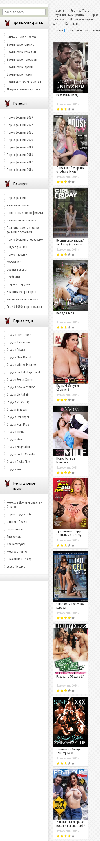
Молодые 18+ (16, 262)
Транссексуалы (16, 544)
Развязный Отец (67, 95)
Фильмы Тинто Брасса (21, 37)
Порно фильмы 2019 (20, 147)
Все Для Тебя (65, 313)
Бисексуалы (14, 536)
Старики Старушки (18, 284)
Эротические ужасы (19, 74)
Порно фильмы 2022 (20, 125)
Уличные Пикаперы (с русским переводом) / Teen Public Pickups (70, 825)
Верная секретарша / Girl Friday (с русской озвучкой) (70, 244)
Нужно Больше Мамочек (65, 460)
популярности (79, 30)
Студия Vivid (14, 469)
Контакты (71, 23)
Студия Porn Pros (18, 424)
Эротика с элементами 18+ (24, 81)
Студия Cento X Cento (21, 454)
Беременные (15, 529)
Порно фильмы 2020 (20, 139)
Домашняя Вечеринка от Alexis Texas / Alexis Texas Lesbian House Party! (70, 173)
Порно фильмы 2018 (20, 154)
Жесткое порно (17, 551)
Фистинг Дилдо (17, 521)
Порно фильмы (16, 197)
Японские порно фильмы (23, 299)
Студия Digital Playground (23, 372)
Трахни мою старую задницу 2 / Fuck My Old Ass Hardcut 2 (69, 535)
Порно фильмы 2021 (20, 132)
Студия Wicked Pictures (21, 364)
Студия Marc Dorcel (19, 357)
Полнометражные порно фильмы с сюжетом (23, 229)
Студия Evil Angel (18, 417)
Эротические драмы (20, 67)
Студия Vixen (15, 439)
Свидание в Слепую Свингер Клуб (68, 751)
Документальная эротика (23, 89)
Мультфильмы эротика (70, 15)
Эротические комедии (21, 52)
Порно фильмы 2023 (20, 117)
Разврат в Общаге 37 (70, 676)
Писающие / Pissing (19, 559)
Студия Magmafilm (19, 446)
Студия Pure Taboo (19, 334)
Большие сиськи (17, 269)
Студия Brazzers (17, 409)
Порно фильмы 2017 (20, 162)
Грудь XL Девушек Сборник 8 (67, 387)
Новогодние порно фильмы (25, 212)
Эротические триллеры (22, 59)
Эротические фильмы (21, 44)
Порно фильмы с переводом (25, 239)
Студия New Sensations (22, 387)
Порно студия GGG (19, 514)
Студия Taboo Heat (19, 342)
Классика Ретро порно (21, 291)
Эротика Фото (79, 10)
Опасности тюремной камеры (70, 605)
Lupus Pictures (16, 566)
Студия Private (16, 349)
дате (59, 30)
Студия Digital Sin (18, 394)
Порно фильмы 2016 (20, 169)
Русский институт (18, 205)
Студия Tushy (15, 432)
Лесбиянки (14, 276)
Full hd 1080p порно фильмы (25, 306)
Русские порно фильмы (22, 220)
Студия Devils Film (18, 461)
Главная (60, 10)
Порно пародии (17, 254)
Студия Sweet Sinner (20, 379)
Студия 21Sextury (18, 402)
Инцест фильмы (17, 247)
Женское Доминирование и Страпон (24, 504)
